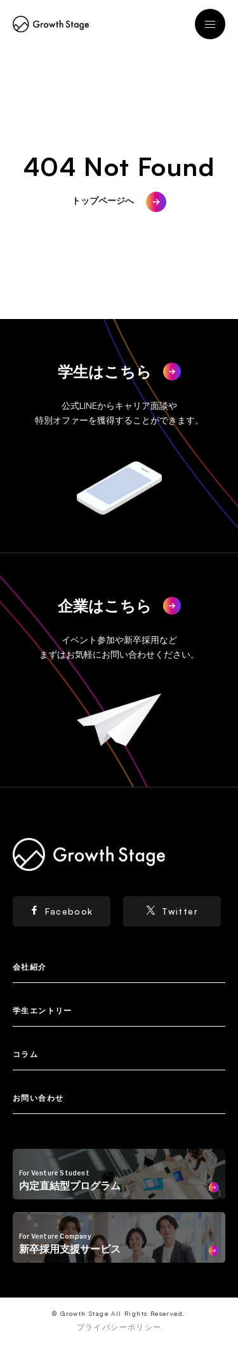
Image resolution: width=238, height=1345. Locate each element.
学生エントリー (42, 1010)
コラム (25, 1054)
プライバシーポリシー (119, 1327)
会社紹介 (30, 967)
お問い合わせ (38, 1098)
